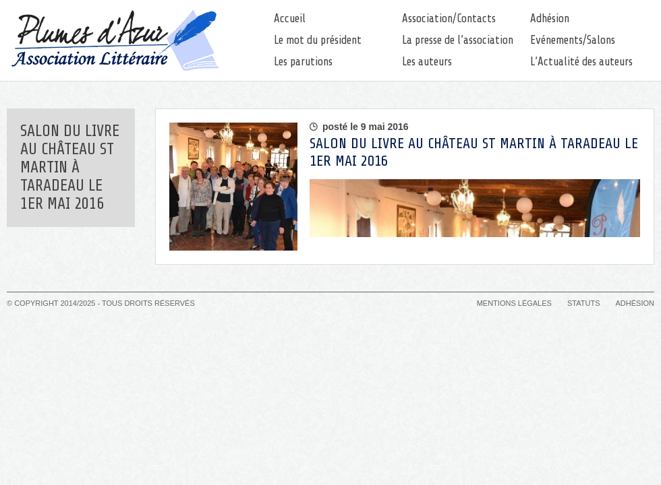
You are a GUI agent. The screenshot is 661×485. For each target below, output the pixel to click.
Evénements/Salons (572, 40)
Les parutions (303, 61)
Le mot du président (318, 40)
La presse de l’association (457, 40)
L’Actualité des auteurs (581, 61)
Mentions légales (514, 303)
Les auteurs (427, 61)
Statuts (583, 303)
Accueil (290, 18)
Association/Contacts (449, 18)
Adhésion (549, 18)
